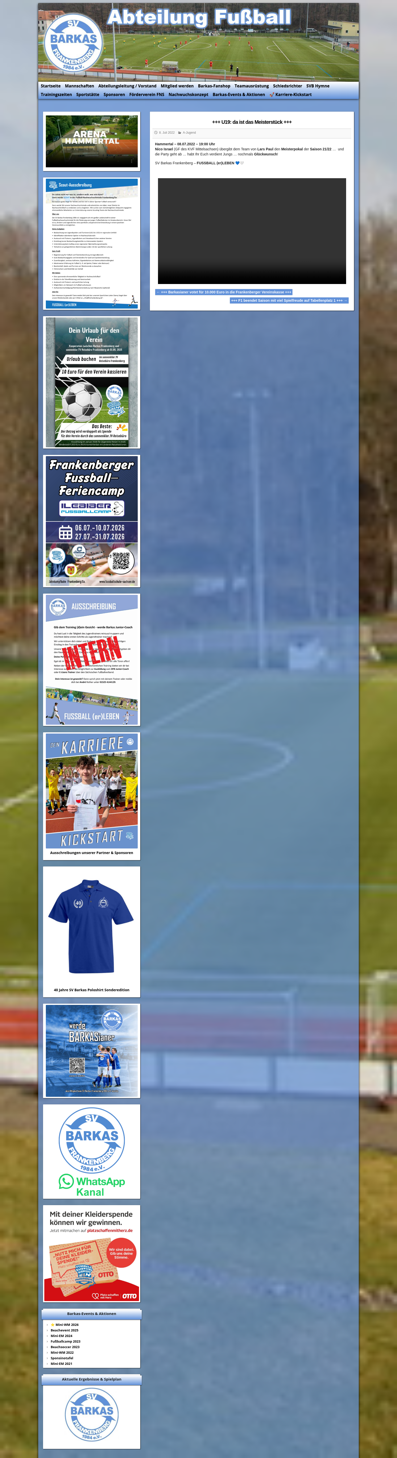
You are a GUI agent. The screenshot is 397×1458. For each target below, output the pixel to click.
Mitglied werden (188, 82)
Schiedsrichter (298, 82)
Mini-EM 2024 (72, 1257)
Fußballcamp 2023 (76, 1263)
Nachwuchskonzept (199, 91)
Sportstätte (98, 91)
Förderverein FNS (157, 91)
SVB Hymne (328, 82)
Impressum (70, 1415)
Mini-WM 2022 (72, 1274)
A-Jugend (192, 129)
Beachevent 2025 (75, 1252)
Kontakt (67, 1408)
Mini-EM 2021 (72, 1285)
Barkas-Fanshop (225, 82)
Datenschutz (71, 1423)
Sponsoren (125, 91)
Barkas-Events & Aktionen (250, 91)
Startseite (61, 82)
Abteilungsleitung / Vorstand (138, 82)
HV (263, 1408)
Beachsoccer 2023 (75, 1268)
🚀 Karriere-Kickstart (301, 91)
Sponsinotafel (72, 1280)
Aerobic (307, 1408)
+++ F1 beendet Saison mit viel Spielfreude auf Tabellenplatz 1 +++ (279, 289)
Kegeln (285, 1408)
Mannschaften (90, 82)
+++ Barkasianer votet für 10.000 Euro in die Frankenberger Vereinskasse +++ (227, 281)
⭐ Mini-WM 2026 (75, 1246)
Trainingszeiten (67, 91)
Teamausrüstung (263, 82)
